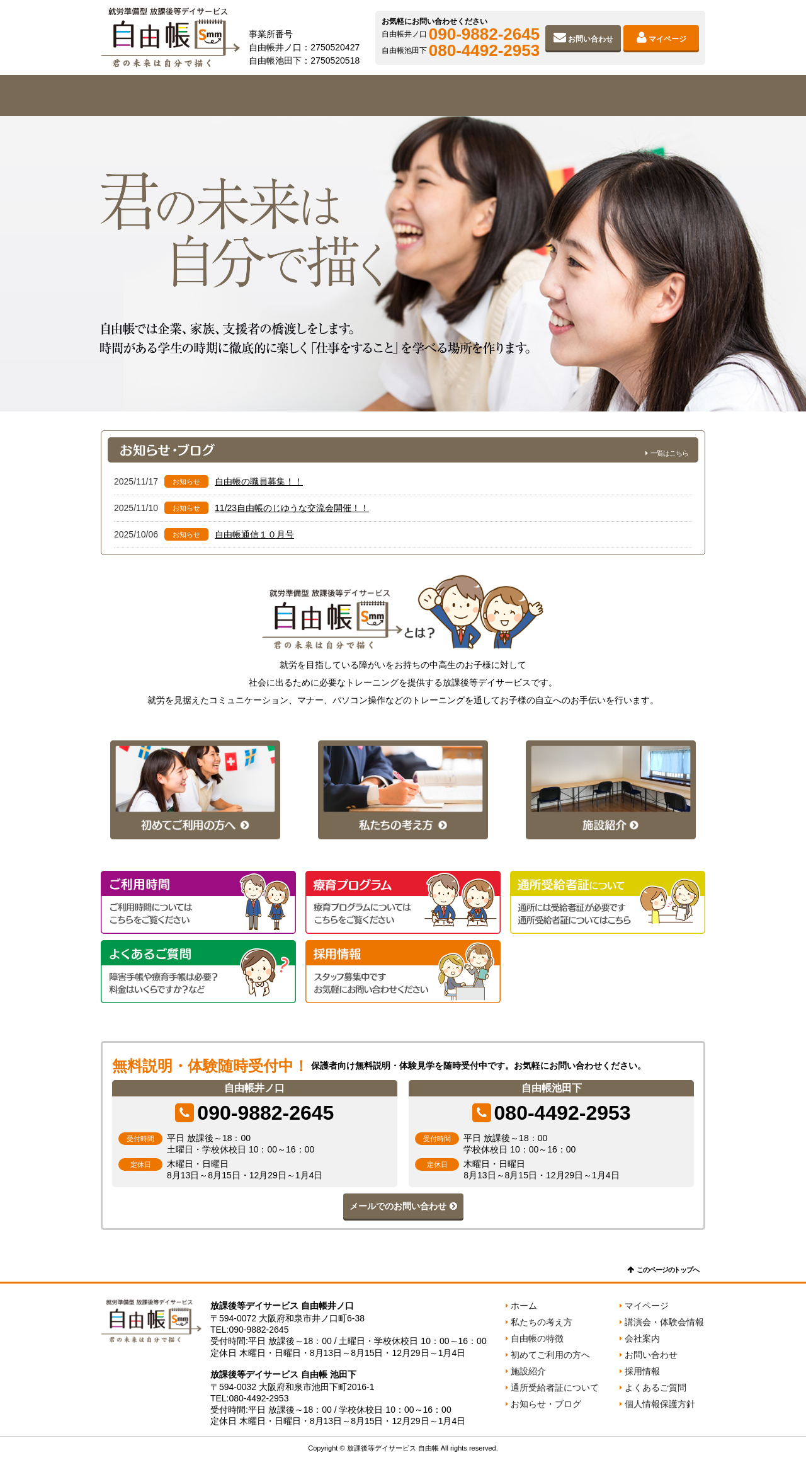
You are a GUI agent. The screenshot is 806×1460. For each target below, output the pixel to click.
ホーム (524, 1306)
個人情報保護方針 (660, 1404)
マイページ (667, 39)
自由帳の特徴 (282, 95)
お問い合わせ (590, 39)
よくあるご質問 (655, 1387)
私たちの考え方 (161, 95)
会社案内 (644, 95)
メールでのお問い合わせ (397, 1206)
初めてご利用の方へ (403, 95)
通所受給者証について (555, 1387)
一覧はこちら (669, 453)
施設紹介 (523, 95)
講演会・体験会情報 (664, 1322)
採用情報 (642, 1371)
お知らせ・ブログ (546, 1404)
